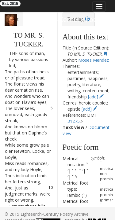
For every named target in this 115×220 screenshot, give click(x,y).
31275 (73, 121)
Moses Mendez (93, 60)
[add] (96, 97)
